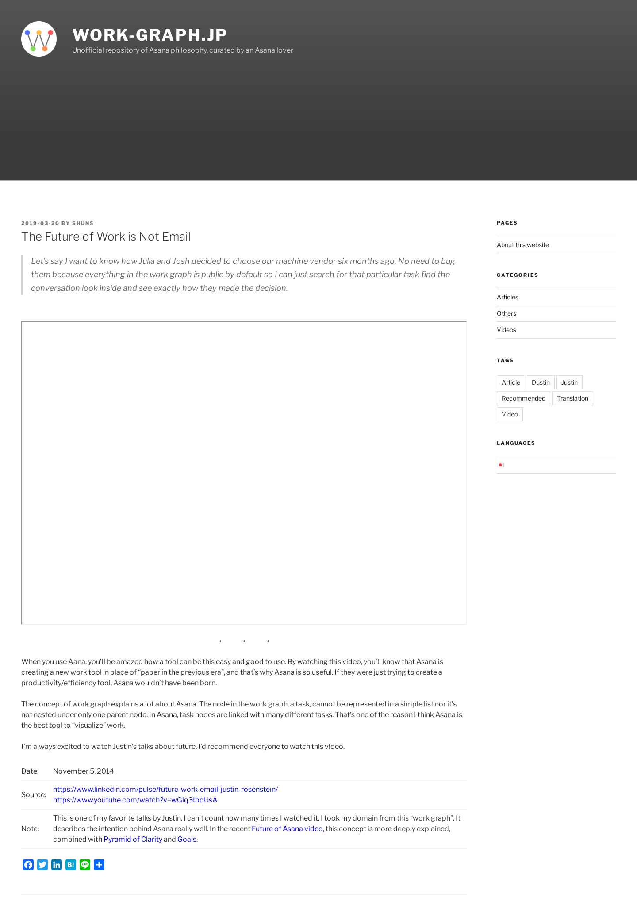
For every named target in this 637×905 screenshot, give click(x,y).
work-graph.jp (150, 35)
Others (506, 313)
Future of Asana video (287, 829)
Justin (569, 382)
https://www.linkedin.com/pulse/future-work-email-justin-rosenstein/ (165, 789)
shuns (83, 223)
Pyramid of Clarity (133, 839)
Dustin (541, 382)
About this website (523, 244)
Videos (506, 329)
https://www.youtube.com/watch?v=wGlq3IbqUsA (135, 800)
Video (510, 414)
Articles (507, 297)
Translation (572, 398)
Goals (186, 839)
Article (511, 382)
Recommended (523, 398)
